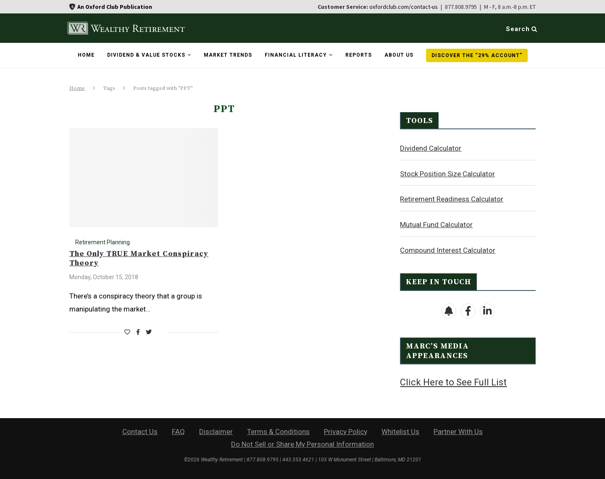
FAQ (178, 431)
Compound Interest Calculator (447, 250)
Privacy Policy (345, 431)
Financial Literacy (296, 55)
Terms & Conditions (278, 431)
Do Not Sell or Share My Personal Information (302, 443)
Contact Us (140, 431)
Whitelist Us (400, 431)
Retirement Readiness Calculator (451, 198)
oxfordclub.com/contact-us (403, 6)
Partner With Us (458, 431)
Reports (358, 55)
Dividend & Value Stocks (146, 55)
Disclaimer (216, 431)
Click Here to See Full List (453, 382)
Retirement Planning (102, 242)
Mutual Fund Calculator (436, 224)
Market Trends (228, 55)
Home (86, 55)
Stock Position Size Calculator (447, 173)
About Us (398, 55)
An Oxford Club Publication (114, 6)
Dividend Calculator (430, 148)
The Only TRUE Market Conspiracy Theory (138, 258)
